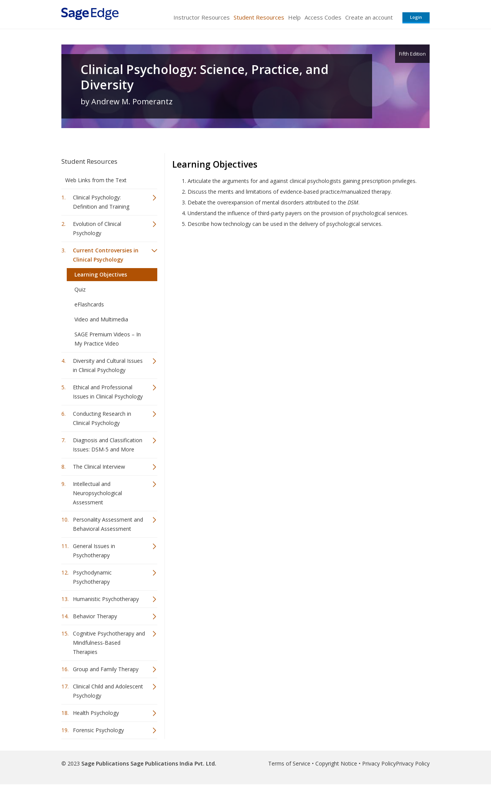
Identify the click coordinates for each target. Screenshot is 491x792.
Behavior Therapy (95, 616)
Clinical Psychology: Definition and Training (101, 202)
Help (294, 17)
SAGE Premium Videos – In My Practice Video (107, 339)
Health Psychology (96, 712)
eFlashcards (89, 304)
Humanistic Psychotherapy (106, 599)
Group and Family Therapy (105, 669)
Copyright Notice (336, 763)
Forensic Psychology (98, 730)
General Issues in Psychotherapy (94, 550)
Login (416, 17)
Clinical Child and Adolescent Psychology (108, 691)
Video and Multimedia (101, 319)
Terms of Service (289, 763)
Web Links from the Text (96, 180)
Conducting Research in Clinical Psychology (102, 418)
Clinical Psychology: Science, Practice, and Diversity (204, 77)
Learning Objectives (100, 274)
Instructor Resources (201, 17)
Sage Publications (105, 763)
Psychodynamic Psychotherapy (92, 577)
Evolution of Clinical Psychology (97, 228)
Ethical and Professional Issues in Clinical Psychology (108, 392)
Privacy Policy (379, 763)
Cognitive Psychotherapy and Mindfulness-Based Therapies (109, 642)
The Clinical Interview (99, 466)
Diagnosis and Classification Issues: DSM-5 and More (107, 444)
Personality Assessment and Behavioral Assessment (108, 524)
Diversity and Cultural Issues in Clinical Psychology (108, 365)
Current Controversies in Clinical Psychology (105, 255)
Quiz (80, 289)
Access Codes (323, 17)
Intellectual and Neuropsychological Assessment (97, 493)
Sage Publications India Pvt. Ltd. (172, 763)
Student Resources (259, 17)
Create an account (369, 17)
